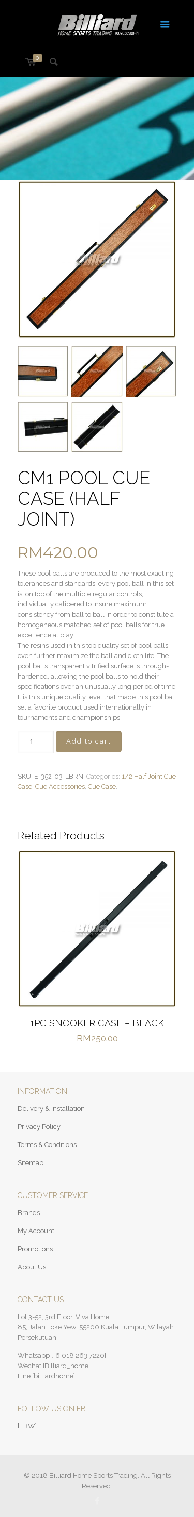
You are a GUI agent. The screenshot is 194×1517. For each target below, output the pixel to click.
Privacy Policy (39, 1127)
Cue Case (102, 786)
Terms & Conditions (47, 1145)
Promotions (35, 1249)
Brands (29, 1213)
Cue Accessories (60, 786)
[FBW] (27, 1426)
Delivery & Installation (51, 1109)
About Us (32, 1267)
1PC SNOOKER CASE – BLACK (97, 1023)
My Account (36, 1231)
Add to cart (88, 741)
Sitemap (30, 1163)
